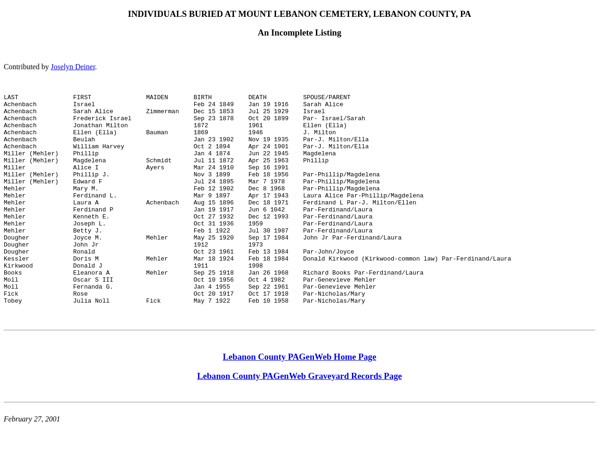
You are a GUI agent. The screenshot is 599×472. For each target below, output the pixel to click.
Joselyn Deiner (73, 67)
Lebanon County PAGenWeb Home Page (299, 402)
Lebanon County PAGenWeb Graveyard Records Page (299, 421)
